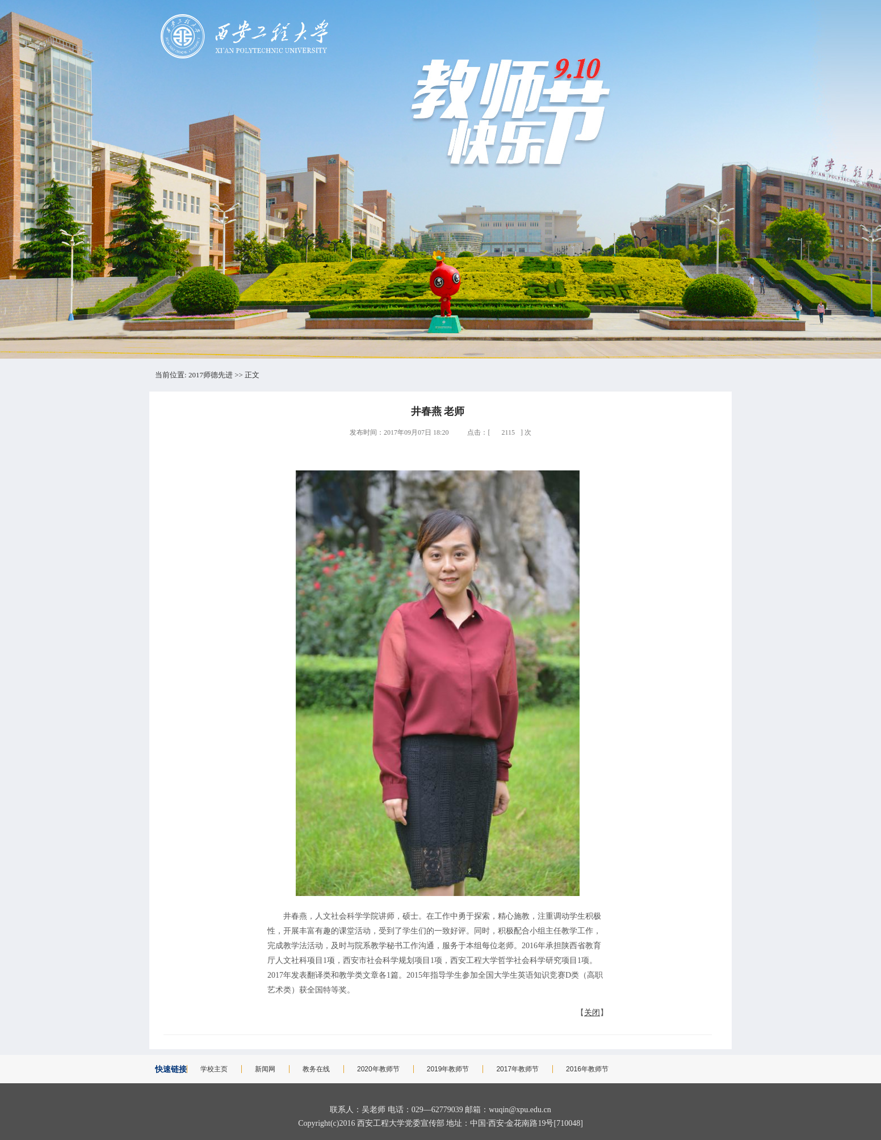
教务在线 (316, 1069)
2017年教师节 (517, 1069)
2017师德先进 (210, 375)
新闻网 (265, 1069)
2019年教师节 (448, 1069)
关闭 (592, 1012)
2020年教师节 (378, 1069)
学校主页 (214, 1069)
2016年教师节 (587, 1069)
